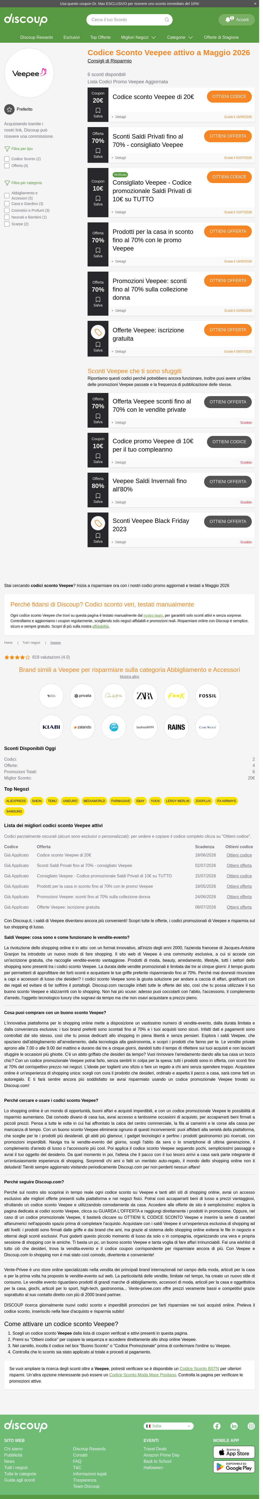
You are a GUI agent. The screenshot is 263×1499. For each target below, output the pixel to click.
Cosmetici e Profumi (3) (27, 210)
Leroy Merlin (177, 801)
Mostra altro (129, 676)
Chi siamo (13, 1449)
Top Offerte (100, 37)
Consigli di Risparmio (110, 61)
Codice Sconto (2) (22, 158)
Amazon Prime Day (162, 1455)
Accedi (237, 19)
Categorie (180, 37)
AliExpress (16, 801)
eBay (140, 801)
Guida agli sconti (19, 1480)
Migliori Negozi (139, 37)
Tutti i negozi (16, 1467)
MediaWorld (94, 801)
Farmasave (120, 801)
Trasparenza (84, 1480)
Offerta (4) (16, 165)
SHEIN (37, 801)
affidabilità (100, 626)
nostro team (153, 615)
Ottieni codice (229, 96)
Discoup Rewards (36, 37)
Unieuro (70, 801)
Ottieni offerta (228, 136)
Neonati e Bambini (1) (25, 217)
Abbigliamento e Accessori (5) (21, 195)
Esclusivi (71, 37)
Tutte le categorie (20, 1474)
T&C (77, 1467)
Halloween (153, 1467)
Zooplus (202, 801)
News (9, 1461)
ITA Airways (226, 801)
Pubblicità (13, 1455)
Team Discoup (86, 1486)
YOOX (155, 801)
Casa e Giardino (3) (23, 203)
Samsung (14, 811)
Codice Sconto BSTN (199, 1368)
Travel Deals (155, 1449)
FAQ (77, 1461)
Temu (52, 801)
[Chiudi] (255, 3)
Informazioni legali (90, 1474)
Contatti (80, 1455)
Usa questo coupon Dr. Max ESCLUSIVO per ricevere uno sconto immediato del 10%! (129, 4)
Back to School (158, 1461)
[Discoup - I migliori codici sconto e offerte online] (25, 20)
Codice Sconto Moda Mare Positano (142, 1375)
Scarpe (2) (16, 224)
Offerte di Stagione (221, 37)
